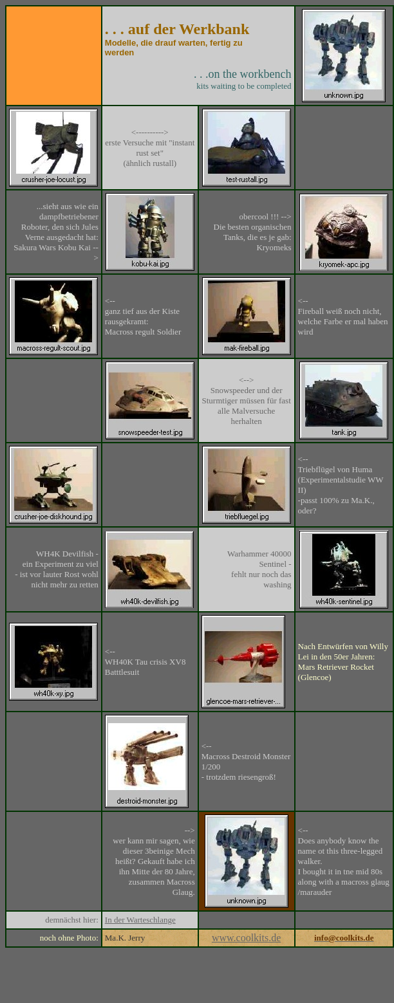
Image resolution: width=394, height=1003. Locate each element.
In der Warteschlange (140, 920)
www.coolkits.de (246, 937)
